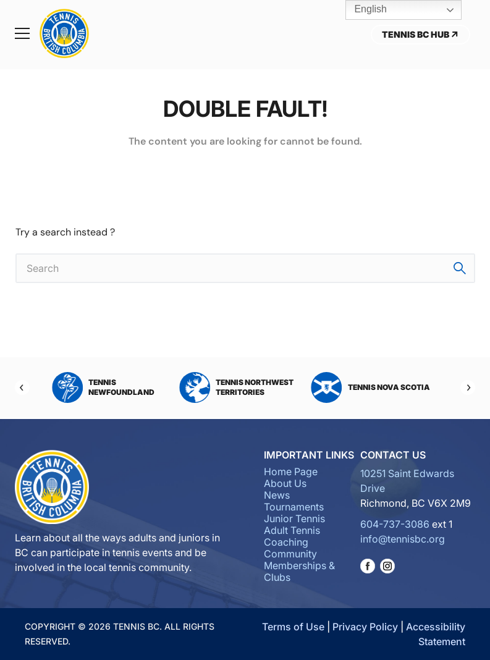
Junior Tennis (294, 518)
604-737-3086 (394, 524)
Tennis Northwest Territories (236, 387)
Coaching (286, 542)
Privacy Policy (365, 626)
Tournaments (294, 507)
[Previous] (22, 387)
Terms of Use (293, 626)
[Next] (467, 387)
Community (290, 554)
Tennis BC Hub (420, 34)
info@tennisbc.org (402, 539)
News (277, 495)
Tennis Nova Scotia (370, 387)
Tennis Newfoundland (103, 387)
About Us (285, 483)
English (362, 9)
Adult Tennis (292, 530)
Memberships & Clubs (299, 571)
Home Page (291, 471)
